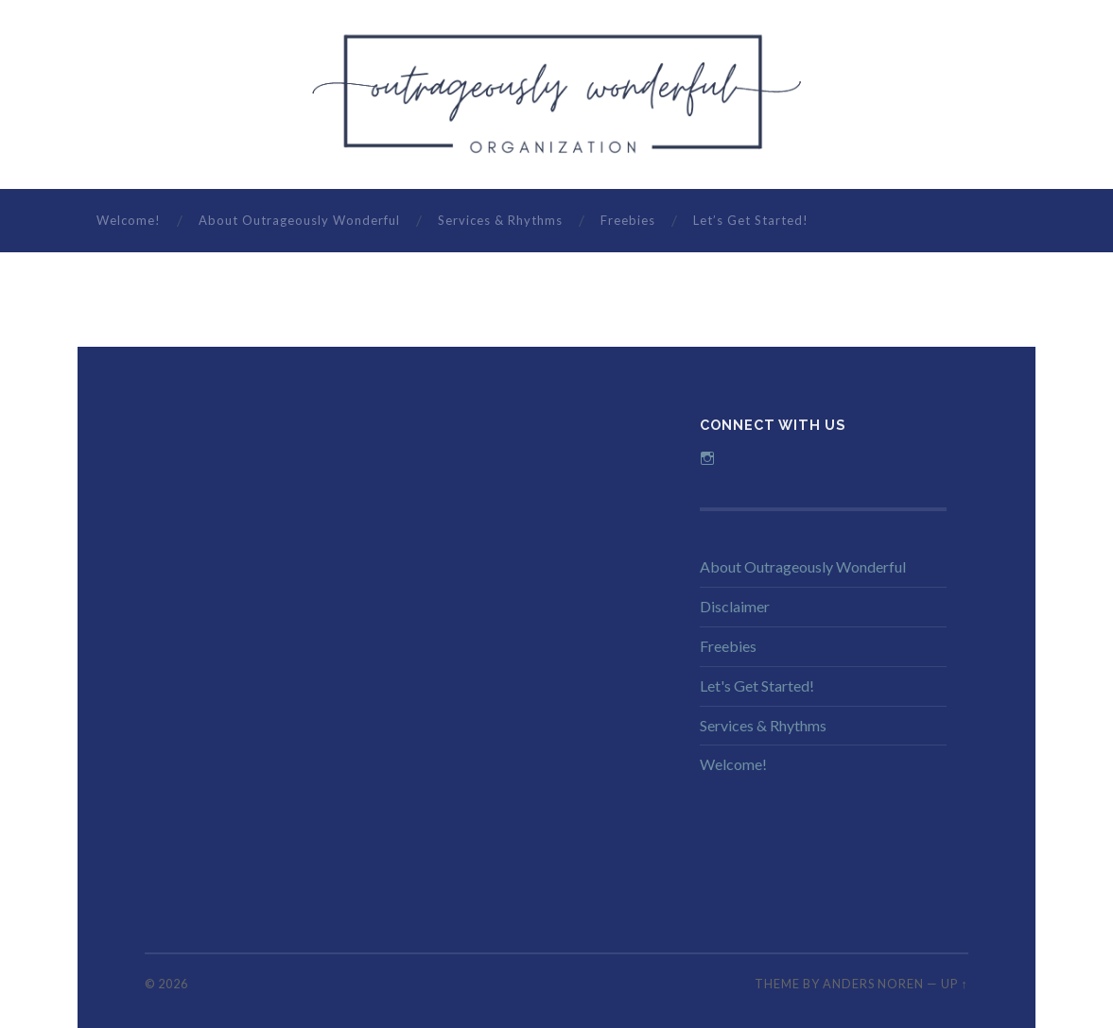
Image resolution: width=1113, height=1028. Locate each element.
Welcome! (128, 220)
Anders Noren (873, 983)
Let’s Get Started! (751, 220)
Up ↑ (954, 983)
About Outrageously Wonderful (299, 220)
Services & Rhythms (500, 220)
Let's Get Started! (757, 685)
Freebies (627, 220)
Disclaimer (735, 606)
